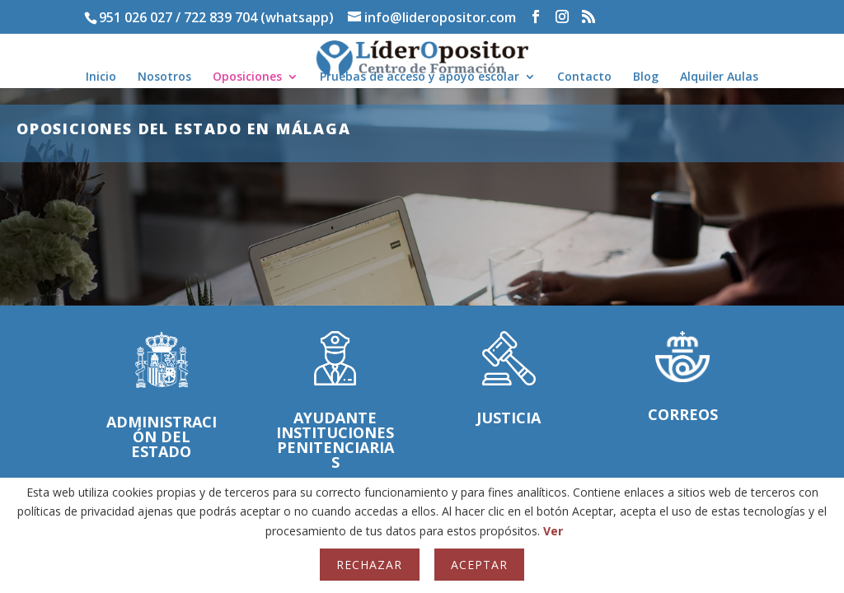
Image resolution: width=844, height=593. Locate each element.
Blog (646, 77)
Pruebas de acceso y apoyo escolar (419, 77)
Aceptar (479, 564)
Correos (683, 418)
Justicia (508, 422)
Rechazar (369, 564)
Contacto (584, 77)
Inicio (101, 77)
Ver (553, 531)
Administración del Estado (161, 440)
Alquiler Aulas (719, 77)
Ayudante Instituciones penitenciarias (335, 444)
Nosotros (164, 77)
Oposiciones (247, 77)
